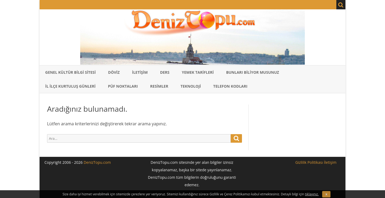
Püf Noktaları (123, 86)
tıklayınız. (312, 194)
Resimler (159, 86)
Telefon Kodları (230, 86)
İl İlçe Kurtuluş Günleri (70, 86)
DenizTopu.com (97, 162)
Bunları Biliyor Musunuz (252, 72)
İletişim (140, 72)
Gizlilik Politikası (309, 162)
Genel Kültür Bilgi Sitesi (70, 72)
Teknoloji (190, 86)
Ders (165, 72)
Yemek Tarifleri (198, 72)
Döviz (114, 72)
